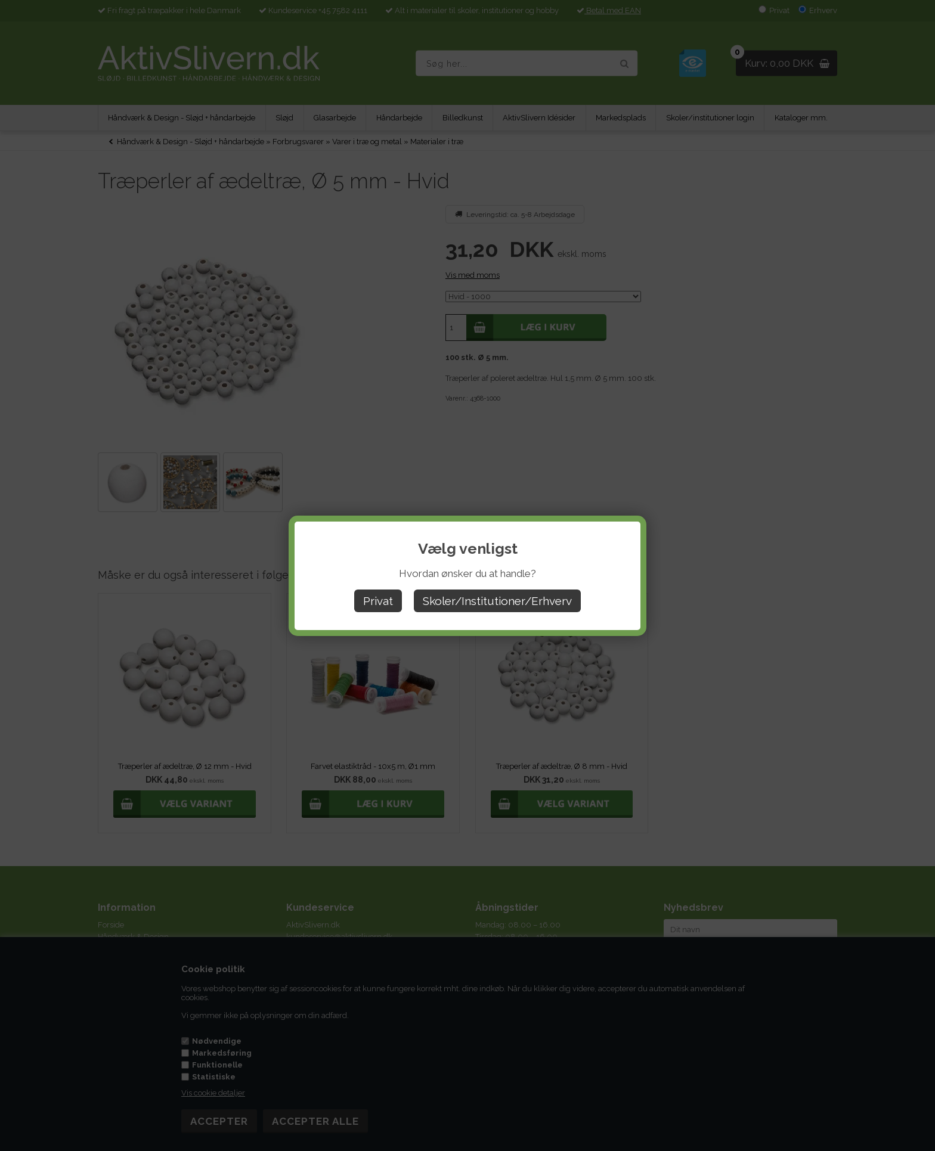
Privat (378, 600)
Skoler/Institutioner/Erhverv (497, 600)
